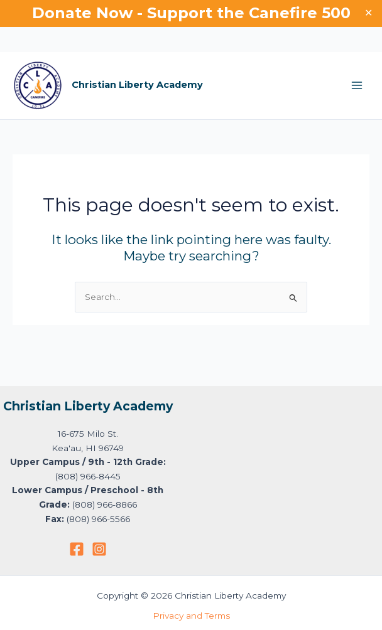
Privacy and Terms (191, 616)
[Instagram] (99, 549)
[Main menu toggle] (357, 86)
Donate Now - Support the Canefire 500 (191, 13)
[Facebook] (76, 549)
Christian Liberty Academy (137, 84)
